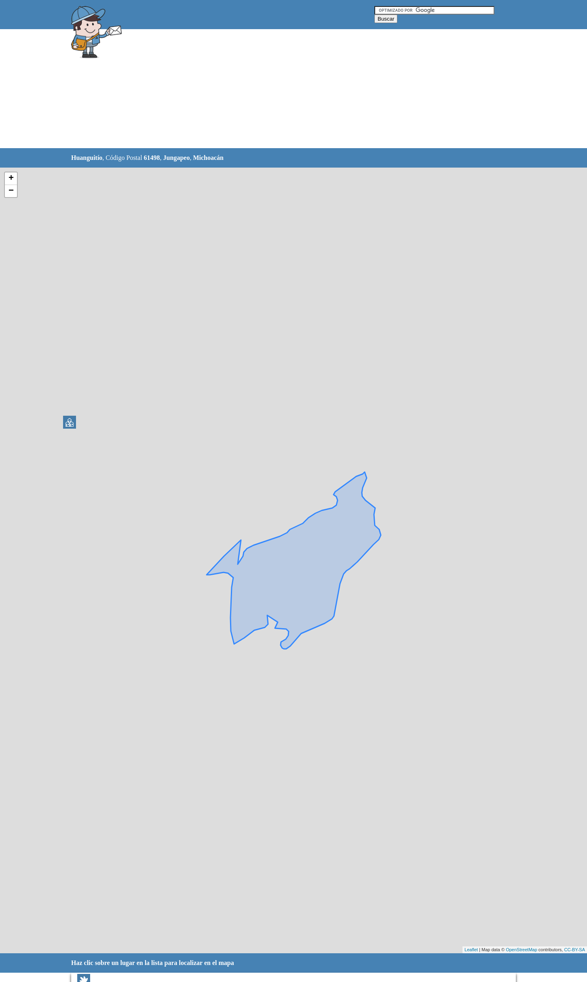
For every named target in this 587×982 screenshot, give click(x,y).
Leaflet (471, 949)
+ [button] (11, 178)
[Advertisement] (273, 89)
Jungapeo (176, 157)
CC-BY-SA (574, 949)
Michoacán (208, 157)
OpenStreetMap (521, 949)
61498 (152, 157)
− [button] (11, 191)
